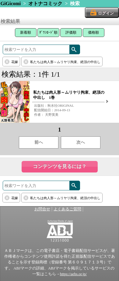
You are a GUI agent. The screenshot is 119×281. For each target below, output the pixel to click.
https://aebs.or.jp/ (73, 274)
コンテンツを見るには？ (59, 166)
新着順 (25, 32)
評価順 (70, 32)
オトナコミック (45, 3)
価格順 (93, 32)
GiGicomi (11, 3)
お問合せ (42, 209)
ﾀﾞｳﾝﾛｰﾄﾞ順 (48, 32)
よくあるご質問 (67, 209)
